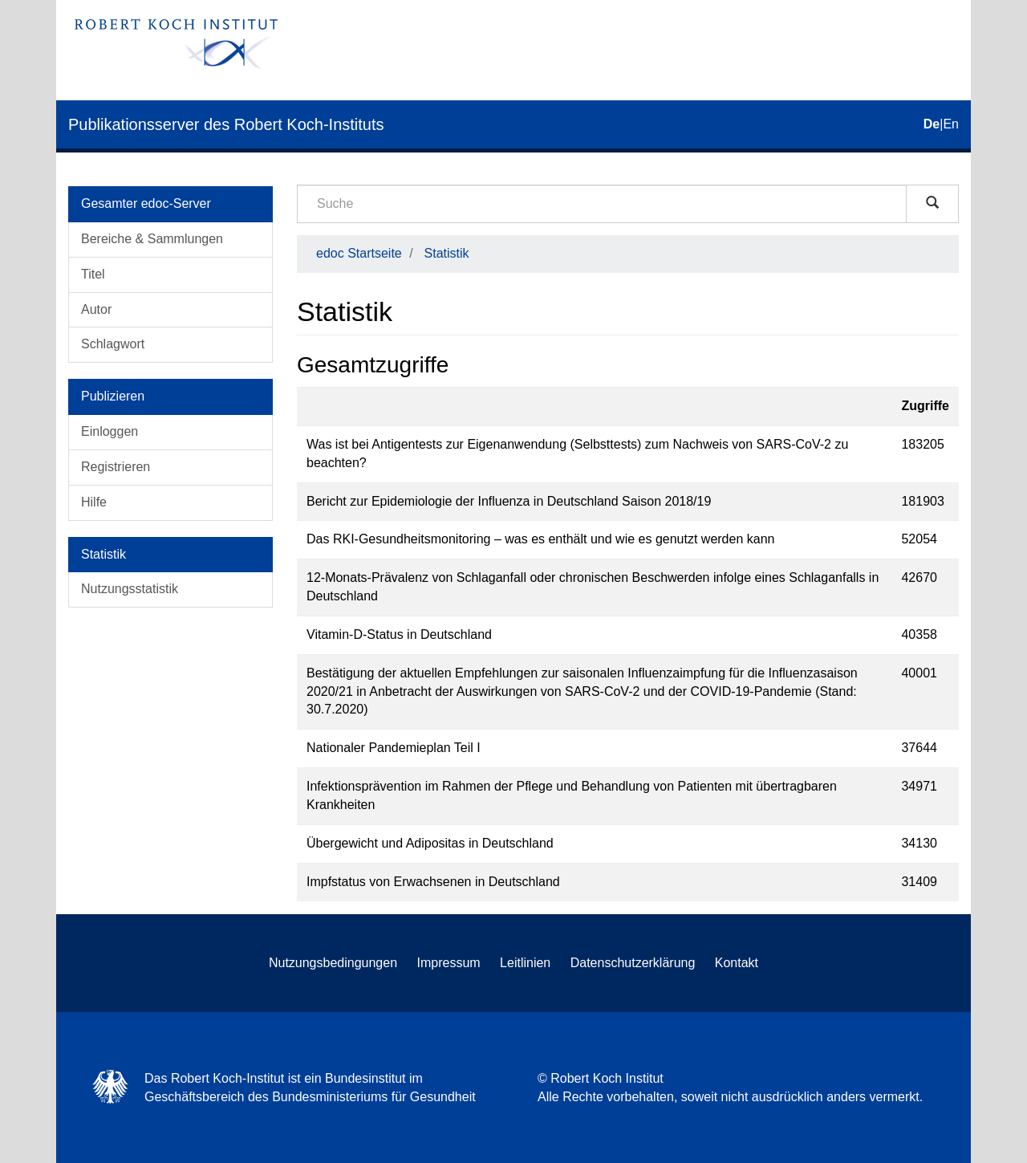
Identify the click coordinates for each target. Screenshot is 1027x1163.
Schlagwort (112, 344)
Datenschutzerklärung (633, 963)
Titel (93, 274)
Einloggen (109, 431)
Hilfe (94, 502)
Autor (96, 309)
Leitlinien (525, 963)
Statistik (446, 253)
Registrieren (115, 467)
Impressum (449, 963)
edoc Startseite (359, 253)
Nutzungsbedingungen (333, 963)
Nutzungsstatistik (129, 589)
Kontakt (736, 963)
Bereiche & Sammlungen (152, 239)
